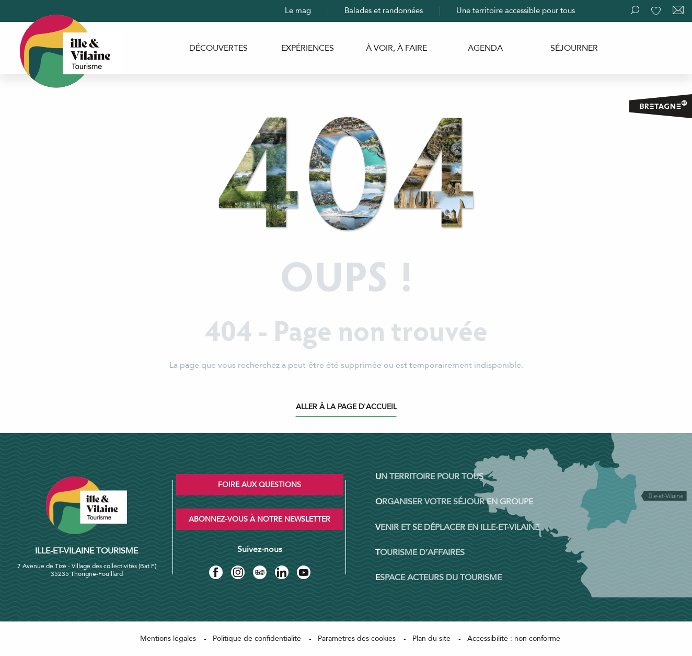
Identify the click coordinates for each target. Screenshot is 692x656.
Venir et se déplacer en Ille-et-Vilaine (457, 527)
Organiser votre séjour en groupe (454, 501)
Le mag (298, 10)
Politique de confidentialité (257, 638)
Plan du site (431, 638)
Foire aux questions (259, 485)
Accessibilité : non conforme (513, 638)
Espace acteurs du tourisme (438, 577)
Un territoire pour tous (429, 476)
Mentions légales (168, 638)
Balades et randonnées (383, 10)
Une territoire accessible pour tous (515, 10)
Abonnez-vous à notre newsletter (259, 519)
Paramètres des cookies (357, 638)
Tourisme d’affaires (420, 552)
